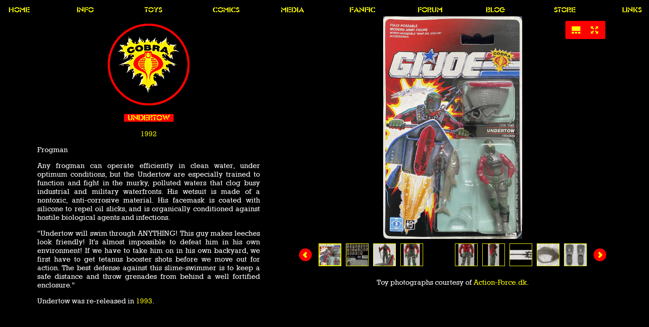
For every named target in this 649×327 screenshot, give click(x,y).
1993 (144, 301)
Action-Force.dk (500, 282)
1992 (148, 133)
